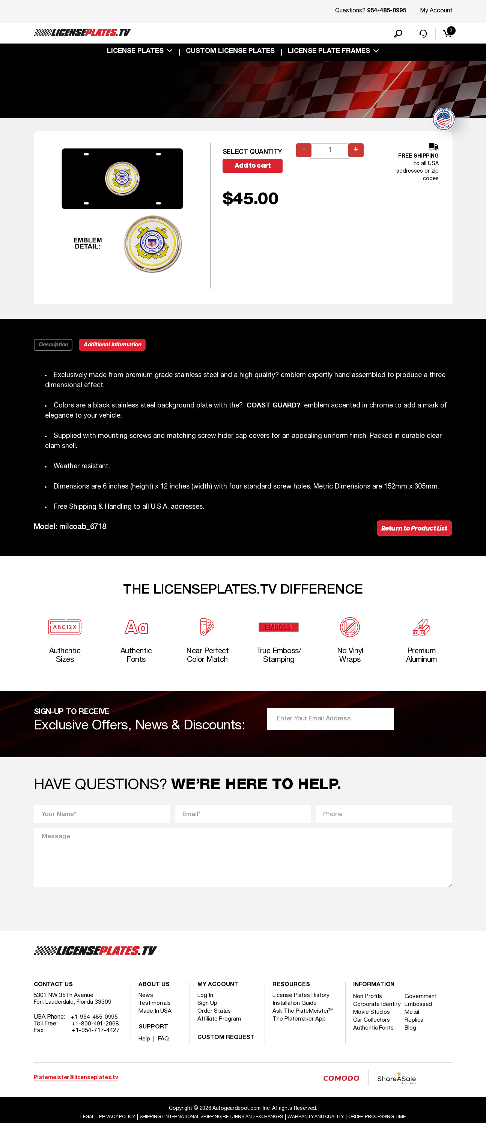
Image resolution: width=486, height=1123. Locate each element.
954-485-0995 (386, 11)
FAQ (164, 1047)
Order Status (214, 1019)
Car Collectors (372, 1035)
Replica (417, 1035)
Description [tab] (54, 346)
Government (423, 1005)
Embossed (421, 1013)
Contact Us (53, 994)
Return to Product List (411, 531)
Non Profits (368, 1005)
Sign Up (207, 1012)
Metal (415, 1027)
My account (217, 994)
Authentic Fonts (374, 1043)
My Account (436, 11)
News (146, 1004)
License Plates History (302, 1004)
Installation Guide (294, 1012)
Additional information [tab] (117, 346)
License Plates (135, 53)
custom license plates (230, 53)
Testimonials (155, 1012)
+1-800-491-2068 (96, 1032)
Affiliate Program (219, 1027)
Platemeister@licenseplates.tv (76, 1087)
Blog (413, 1043)
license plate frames (329, 53)
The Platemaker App (299, 1027)
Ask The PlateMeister (303, 1019)
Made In (155, 1019)
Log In (205, 1004)
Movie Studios (372, 1027)
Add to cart (256, 168)
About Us (153, 994)
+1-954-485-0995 (95, 1025)
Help (144, 1047)
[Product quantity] (331, 153)
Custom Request (225, 1046)
